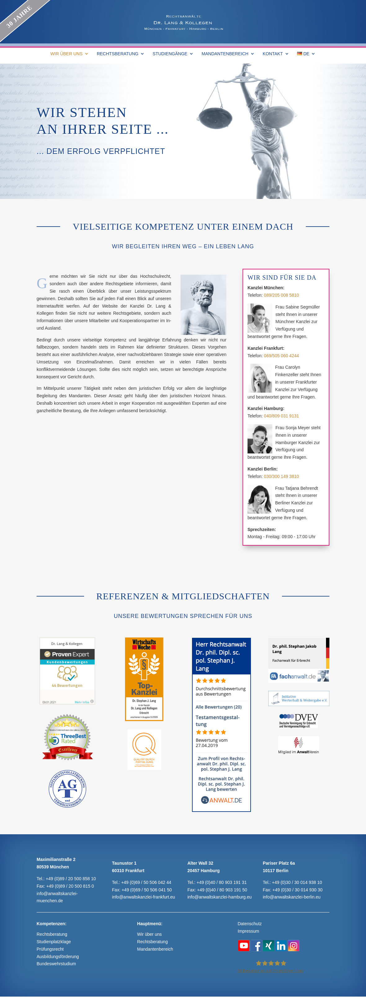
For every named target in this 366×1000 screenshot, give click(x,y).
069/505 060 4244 (281, 355)
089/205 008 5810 (281, 295)
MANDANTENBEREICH (225, 54)
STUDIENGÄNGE (170, 54)
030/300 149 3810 (281, 476)
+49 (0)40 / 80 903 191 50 (222, 889)
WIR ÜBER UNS (67, 54)
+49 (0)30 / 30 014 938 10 (297, 882)
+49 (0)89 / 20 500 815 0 (70, 886)
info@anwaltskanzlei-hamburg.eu (219, 896)
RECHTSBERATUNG (117, 54)
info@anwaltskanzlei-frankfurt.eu (143, 896)
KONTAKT (273, 54)
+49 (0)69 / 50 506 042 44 (146, 882)
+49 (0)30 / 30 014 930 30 (297, 889)
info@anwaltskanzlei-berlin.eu (291, 896)
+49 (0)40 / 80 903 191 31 (222, 882)
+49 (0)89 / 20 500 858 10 (71, 878)
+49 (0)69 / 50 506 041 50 (147, 889)
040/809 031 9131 (281, 415)
